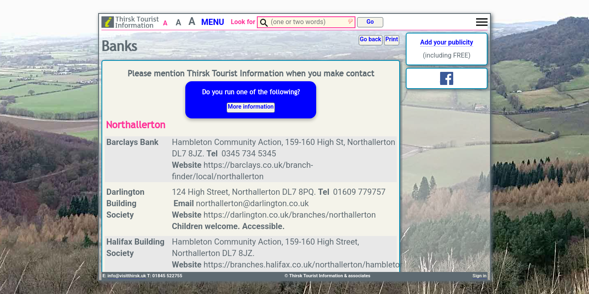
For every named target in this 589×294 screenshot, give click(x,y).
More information (251, 106)
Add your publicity (446, 42)
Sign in (479, 275)
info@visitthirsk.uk (127, 275)
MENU (212, 22)
